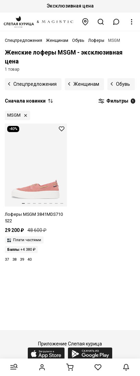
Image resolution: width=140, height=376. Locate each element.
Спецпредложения (35, 84)
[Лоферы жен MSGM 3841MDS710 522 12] (36, 174)
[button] (116, 21)
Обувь (123, 84)
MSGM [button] (14, 115)
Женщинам (86, 84)
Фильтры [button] (116, 101)
